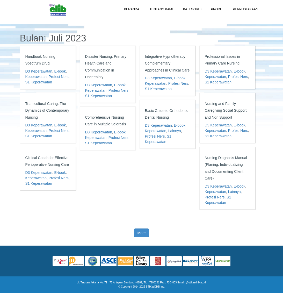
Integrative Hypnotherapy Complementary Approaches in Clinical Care (167, 63)
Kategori (192, 9)
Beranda (131, 9)
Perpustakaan (245, 9)
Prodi (217, 9)
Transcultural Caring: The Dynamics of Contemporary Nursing (47, 110)
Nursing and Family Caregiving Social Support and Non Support (226, 110)
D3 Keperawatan (38, 71)
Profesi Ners (59, 77)
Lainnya (174, 131)
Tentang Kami (160, 9)
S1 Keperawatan (38, 82)
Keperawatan (36, 77)
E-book (60, 71)
